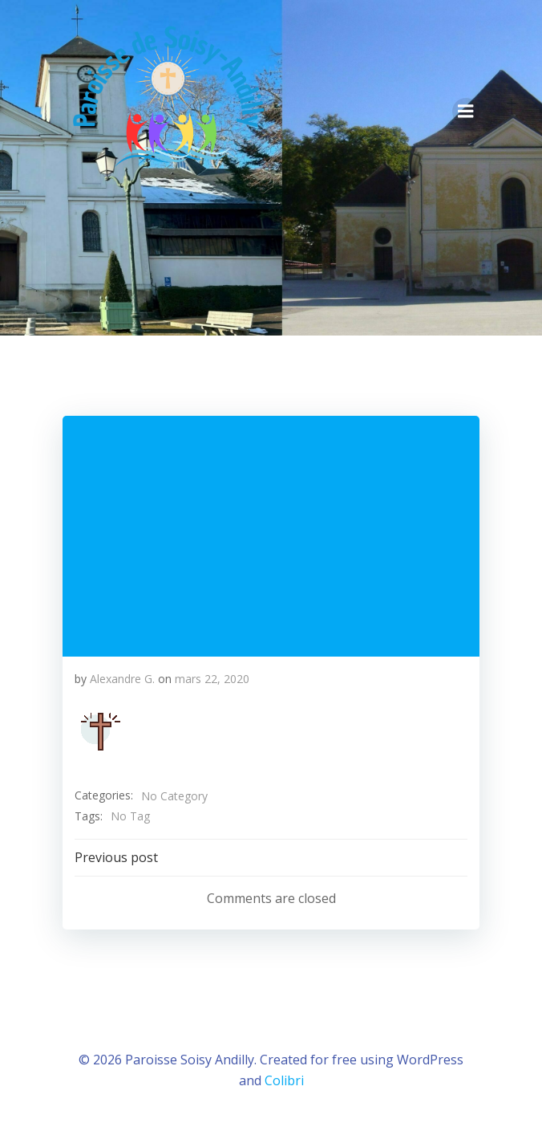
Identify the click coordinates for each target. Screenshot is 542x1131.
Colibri (284, 1080)
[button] (100, 731)
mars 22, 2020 (212, 678)
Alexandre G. (122, 678)
